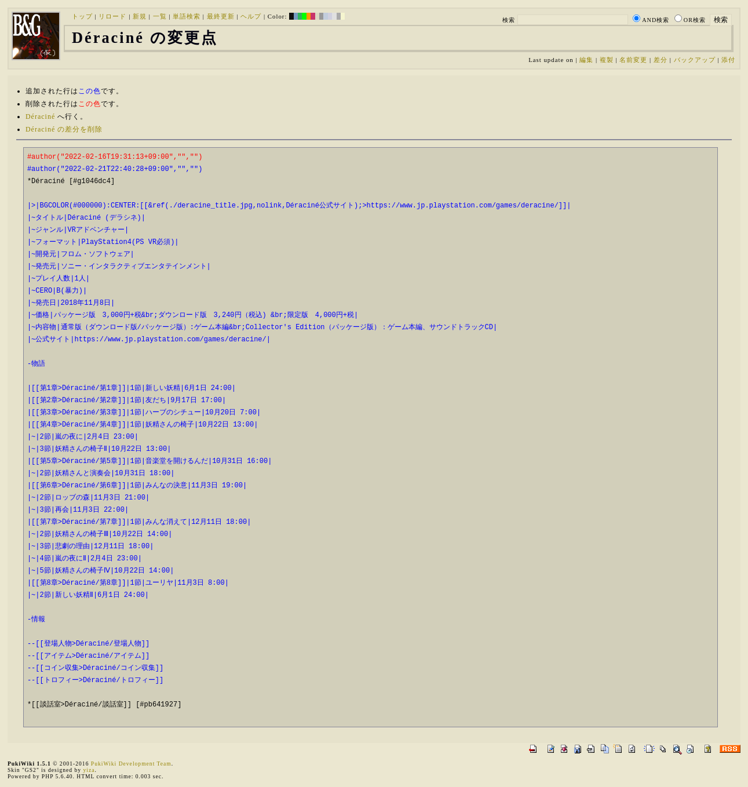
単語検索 (186, 16)
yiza (88, 770)
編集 (586, 59)
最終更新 (221, 16)
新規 (140, 16)
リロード (112, 16)
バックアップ (695, 59)
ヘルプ (250, 16)
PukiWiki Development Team (131, 763)
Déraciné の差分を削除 (64, 129)
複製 (607, 59)
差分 (660, 59)
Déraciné (40, 116)
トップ (82, 16)
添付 (728, 59)
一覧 (160, 16)
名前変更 (633, 59)
